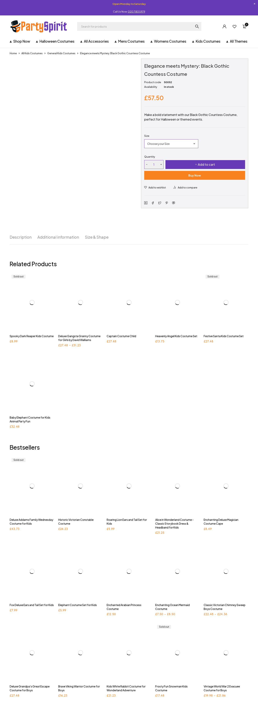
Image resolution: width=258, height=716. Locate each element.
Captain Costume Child (121, 336)
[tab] (21, 237)
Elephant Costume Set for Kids (77, 605)
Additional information (58, 237)
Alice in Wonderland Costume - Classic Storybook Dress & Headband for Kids (174, 523)
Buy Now (194, 175)
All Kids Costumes (32, 53)
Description (21, 237)
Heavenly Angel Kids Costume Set (176, 336)
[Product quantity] (154, 164)
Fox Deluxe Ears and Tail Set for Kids (32, 605)
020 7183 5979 (136, 11)
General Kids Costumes (61, 53)
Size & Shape (97, 237)
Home (13, 53)
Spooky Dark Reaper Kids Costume (32, 336)
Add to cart (206, 164)
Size (146, 135)
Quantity (149, 156)
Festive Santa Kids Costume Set (224, 336)
